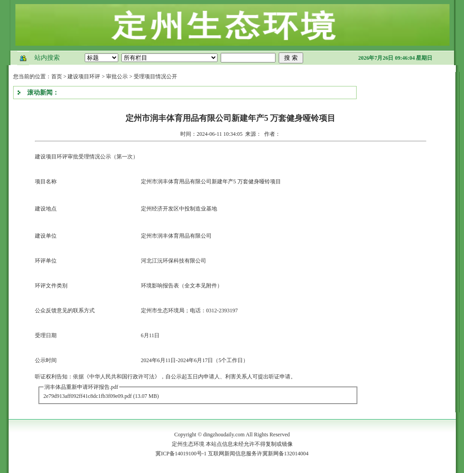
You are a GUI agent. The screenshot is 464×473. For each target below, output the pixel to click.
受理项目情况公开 (155, 76)
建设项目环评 (84, 76)
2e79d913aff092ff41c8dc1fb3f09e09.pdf (88, 396)
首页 (56, 76)
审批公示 (117, 76)
